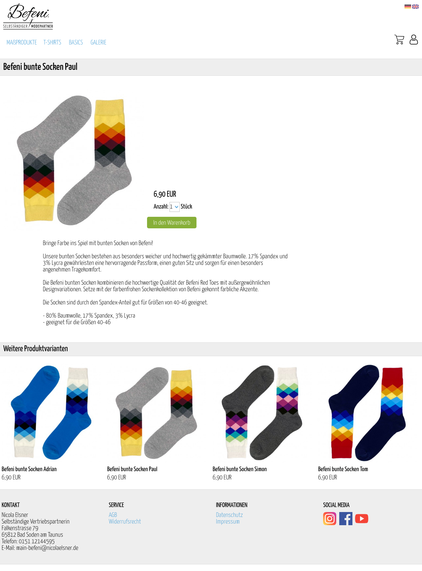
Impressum (228, 522)
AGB (113, 515)
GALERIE (98, 43)
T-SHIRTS (52, 43)
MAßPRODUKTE (22, 43)
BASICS (76, 43)
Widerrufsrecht (125, 522)
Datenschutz (229, 515)
